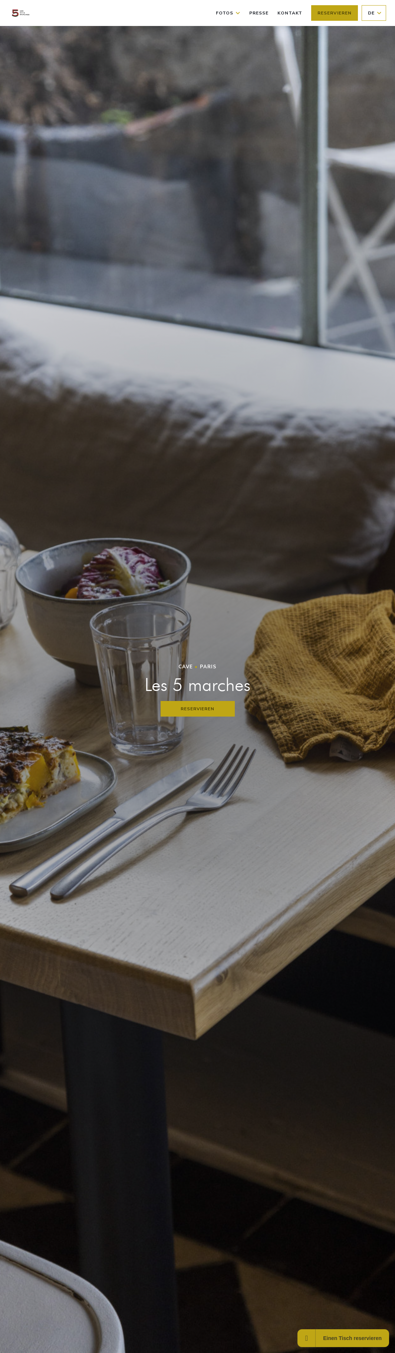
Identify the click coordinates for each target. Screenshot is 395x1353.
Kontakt (290, 13)
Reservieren (334, 13)
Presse (259, 13)
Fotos (228, 13)
